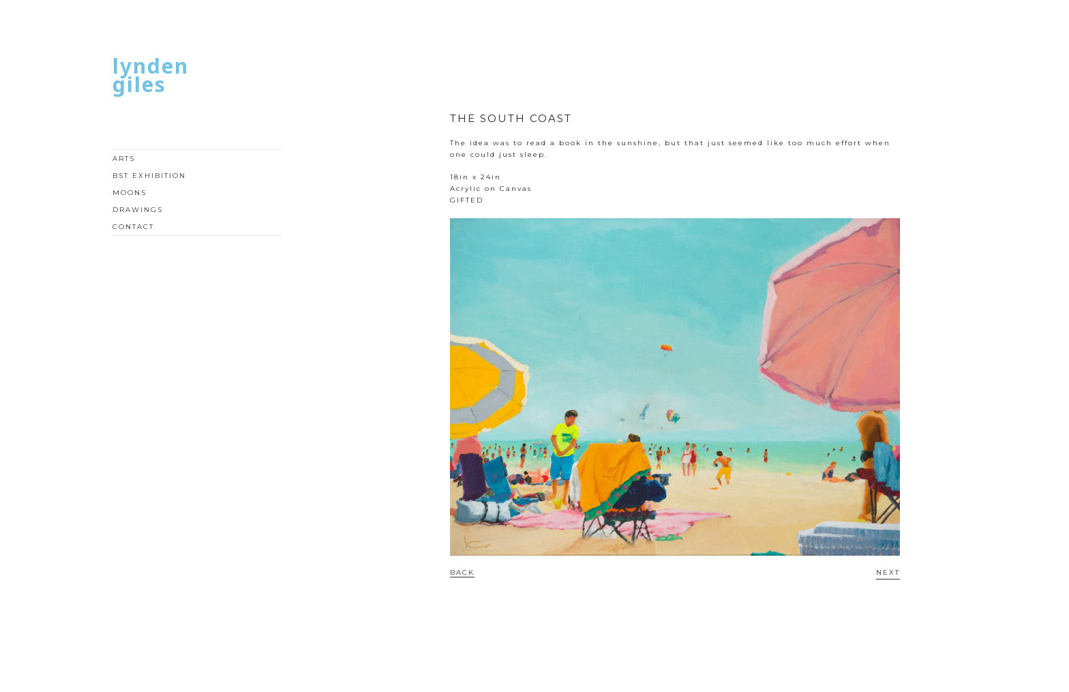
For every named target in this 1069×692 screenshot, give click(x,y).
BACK (462, 572)
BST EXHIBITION (149, 175)
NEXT (888, 572)
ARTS (123, 158)
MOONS (129, 192)
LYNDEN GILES (150, 75)
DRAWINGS (137, 209)
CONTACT (133, 226)
